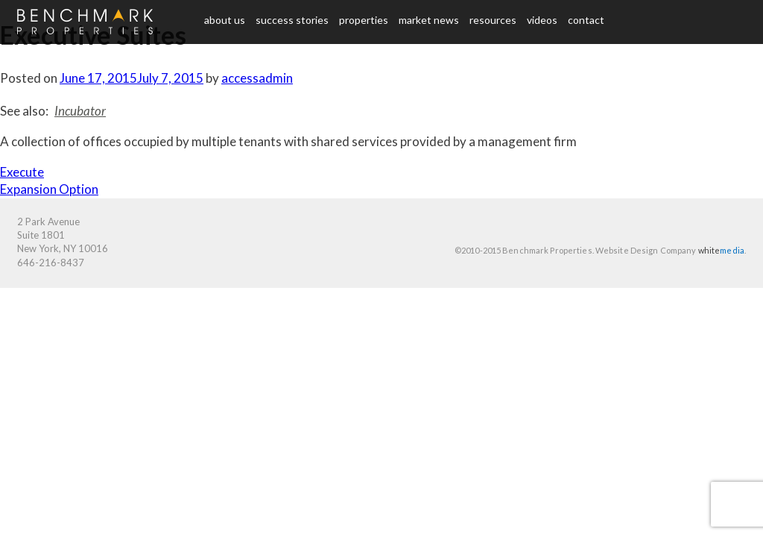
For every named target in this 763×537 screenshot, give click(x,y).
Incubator (80, 111)
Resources (492, 19)
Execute (22, 172)
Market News (429, 19)
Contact (586, 19)
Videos (542, 19)
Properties (363, 19)
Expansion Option (49, 189)
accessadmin (257, 78)
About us (224, 19)
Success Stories (292, 19)
